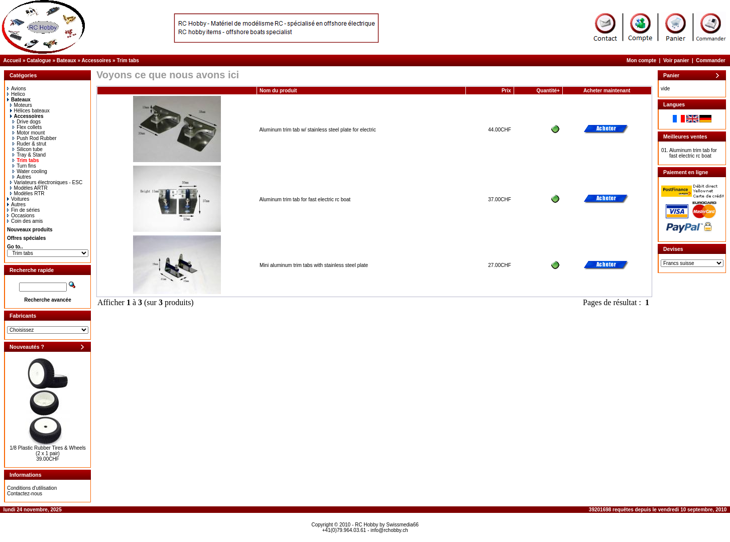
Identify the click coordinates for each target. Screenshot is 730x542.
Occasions (21, 215)
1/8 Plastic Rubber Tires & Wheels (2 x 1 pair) (48, 450)
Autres (22, 177)
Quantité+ (548, 90)
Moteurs (21, 105)
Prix (506, 90)
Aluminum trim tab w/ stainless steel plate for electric (317, 129)
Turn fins (24, 166)
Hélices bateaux (30, 110)
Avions (16, 88)
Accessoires (96, 60)
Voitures (18, 199)
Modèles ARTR (29, 188)
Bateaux (66, 60)
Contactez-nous (24, 493)
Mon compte (641, 60)
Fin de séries (23, 210)
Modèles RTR (27, 193)
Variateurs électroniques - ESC (46, 182)
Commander (710, 60)
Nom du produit (279, 90)
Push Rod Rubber (35, 138)
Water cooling (30, 171)
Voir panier (676, 60)
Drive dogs (27, 121)
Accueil (13, 60)
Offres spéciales (26, 238)
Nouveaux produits (30, 229)
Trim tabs (127, 60)
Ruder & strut (29, 144)
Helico (16, 94)
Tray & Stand (29, 155)
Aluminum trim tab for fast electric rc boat (304, 199)
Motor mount (29, 133)
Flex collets (27, 127)
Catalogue (39, 60)
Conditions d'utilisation (32, 488)
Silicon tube (28, 149)
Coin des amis (25, 221)
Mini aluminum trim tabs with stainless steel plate (314, 265)
